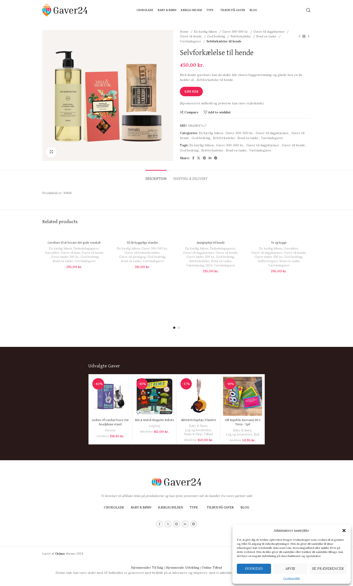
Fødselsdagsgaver (86, 248)
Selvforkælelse (241, 36)
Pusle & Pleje (193, 410)
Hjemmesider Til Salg (147, 543)
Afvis (290, 568)
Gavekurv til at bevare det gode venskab (74, 242)
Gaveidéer (52, 253)
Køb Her (191, 92)
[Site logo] (64, 10)
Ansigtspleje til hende (211, 242)
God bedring (216, 36)
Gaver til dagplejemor (269, 32)
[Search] (308, 10)
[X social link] (198, 158)
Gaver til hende (191, 36)
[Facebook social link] (193, 158)
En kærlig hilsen (206, 32)
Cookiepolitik (291, 578)
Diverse (110, 405)
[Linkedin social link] (210, 158)
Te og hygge (279, 242)
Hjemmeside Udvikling (182, 543)
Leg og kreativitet (198, 405)
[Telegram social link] (216, 158)
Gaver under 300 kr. (65, 257)
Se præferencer (328, 568)
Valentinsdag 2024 (199, 265)
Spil (256, 410)
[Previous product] (299, 36)
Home (184, 32)
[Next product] (308, 36)
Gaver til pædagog (132, 257)
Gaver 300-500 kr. (235, 32)
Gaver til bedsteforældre (142, 253)
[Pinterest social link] (204, 158)
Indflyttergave (268, 261)
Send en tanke (266, 36)
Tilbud (208, 410)
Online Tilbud (212, 543)
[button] (344, 530)
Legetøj (154, 401)
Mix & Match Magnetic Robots (154, 395)
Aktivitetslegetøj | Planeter (198, 395)
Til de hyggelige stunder (142, 242)
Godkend (254, 568)
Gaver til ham (70, 253)
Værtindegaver (191, 41)
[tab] (156, 177)
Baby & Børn (198, 401)
